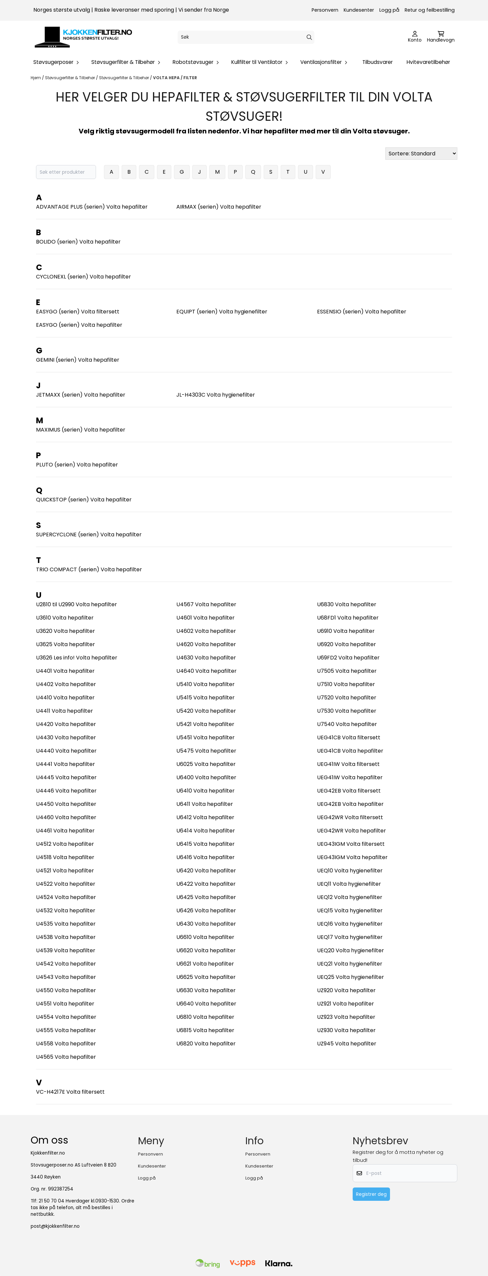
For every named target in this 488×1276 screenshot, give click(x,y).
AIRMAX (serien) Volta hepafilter (218, 207)
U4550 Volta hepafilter (66, 990)
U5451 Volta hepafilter (205, 737)
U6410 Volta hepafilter (205, 791)
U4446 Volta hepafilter (66, 791)
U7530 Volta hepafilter (346, 711)
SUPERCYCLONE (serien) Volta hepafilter (89, 534)
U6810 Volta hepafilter (205, 1017)
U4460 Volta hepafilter (66, 817)
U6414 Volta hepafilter (205, 830)
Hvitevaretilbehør (428, 62)
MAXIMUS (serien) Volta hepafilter (80, 430)
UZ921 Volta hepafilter (345, 1003)
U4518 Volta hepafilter (65, 857)
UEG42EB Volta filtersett (349, 791)
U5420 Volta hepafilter (206, 711)
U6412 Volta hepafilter (205, 817)
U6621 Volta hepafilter (205, 964)
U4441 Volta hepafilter (65, 764)
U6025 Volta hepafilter (206, 764)
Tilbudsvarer (377, 62)
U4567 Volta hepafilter (206, 604)
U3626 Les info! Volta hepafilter (76, 657)
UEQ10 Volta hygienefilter (350, 870)
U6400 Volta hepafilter (206, 777)
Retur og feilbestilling (430, 10)
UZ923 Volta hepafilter (346, 1017)
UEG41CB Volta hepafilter (350, 751)
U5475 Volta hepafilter (206, 751)
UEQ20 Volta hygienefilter (350, 950)
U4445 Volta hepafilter (66, 777)
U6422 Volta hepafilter (206, 884)
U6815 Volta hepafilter (205, 1030)
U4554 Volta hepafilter (66, 1017)
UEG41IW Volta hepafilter (350, 777)
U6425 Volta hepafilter (206, 897)
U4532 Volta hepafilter (65, 910)
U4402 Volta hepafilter (66, 684)
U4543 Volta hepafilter (66, 977)
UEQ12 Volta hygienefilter (349, 897)
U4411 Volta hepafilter (64, 711)
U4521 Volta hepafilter (65, 870)
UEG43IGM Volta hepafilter (352, 857)
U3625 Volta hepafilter (65, 644)
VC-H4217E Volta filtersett (70, 1092)
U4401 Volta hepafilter (65, 671)
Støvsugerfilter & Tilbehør (70, 78)
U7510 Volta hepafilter (346, 684)
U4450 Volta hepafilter (66, 804)
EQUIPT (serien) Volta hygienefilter (221, 311)
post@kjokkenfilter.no (55, 1226)
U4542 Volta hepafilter (66, 964)
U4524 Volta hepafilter (66, 897)
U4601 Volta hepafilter (205, 618)
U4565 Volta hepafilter (66, 1057)
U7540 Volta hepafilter (347, 724)
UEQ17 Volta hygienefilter (350, 937)
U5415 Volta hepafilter (205, 697)
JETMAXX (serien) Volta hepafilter (80, 395)
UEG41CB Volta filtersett (348, 737)
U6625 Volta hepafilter (206, 977)
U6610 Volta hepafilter (205, 937)
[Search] (309, 37)
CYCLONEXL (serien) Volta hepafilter (83, 276)
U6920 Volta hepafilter (346, 644)
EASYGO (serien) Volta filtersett (77, 311)
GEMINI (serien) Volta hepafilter (77, 360)
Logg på (389, 10)
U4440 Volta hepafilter (66, 751)
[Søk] (246, 37)
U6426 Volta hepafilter (206, 910)
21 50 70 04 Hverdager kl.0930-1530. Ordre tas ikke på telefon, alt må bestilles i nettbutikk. (82, 1207)
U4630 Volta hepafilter (206, 657)
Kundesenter (359, 10)
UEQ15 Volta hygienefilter (350, 910)
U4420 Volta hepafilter (66, 724)
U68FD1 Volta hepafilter (348, 618)
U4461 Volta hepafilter (65, 830)
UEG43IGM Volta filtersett (351, 844)
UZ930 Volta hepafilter (346, 1030)
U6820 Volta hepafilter (206, 1043)
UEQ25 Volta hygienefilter (350, 977)
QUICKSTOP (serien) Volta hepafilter (84, 499)
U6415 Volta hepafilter (205, 844)
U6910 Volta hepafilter (346, 631)
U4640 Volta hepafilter (206, 671)
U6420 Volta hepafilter (206, 870)
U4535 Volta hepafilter (66, 924)
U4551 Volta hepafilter (65, 1003)
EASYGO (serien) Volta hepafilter (79, 325)
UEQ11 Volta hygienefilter (349, 884)
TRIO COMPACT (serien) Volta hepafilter (89, 569)
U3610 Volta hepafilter (65, 618)
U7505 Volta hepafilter (347, 671)
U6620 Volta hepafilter (206, 950)
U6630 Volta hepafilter (206, 990)
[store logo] (83, 37)
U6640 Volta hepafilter (206, 1003)
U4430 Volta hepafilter (66, 737)
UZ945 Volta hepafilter (346, 1043)
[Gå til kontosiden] (414, 37)
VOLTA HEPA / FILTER (175, 78)
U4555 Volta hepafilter (66, 1030)
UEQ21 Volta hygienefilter (349, 964)
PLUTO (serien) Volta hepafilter (77, 464)
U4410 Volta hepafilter (65, 697)
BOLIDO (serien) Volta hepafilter (78, 242)
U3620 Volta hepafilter (65, 631)
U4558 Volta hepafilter (66, 1043)
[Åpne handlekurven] (440, 37)
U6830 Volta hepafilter (346, 604)
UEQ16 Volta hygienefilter (350, 924)
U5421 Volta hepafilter (205, 724)
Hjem (36, 78)
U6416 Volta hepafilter (205, 857)
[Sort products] (421, 153)
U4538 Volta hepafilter (66, 937)
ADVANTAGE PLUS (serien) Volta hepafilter (92, 207)
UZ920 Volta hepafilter (346, 990)
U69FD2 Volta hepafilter (348, 657)
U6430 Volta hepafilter (206, 924)
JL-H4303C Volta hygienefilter (215, 395)
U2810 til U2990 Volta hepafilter (76, 604)
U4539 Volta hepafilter (65, 950)
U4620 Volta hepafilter (206, 644)
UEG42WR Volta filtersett (350, 817)
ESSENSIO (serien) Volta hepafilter (361, 311)
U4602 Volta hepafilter (206, 631)
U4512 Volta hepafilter (65, 844)
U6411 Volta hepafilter (204, 804)
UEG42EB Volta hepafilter (350, 804)
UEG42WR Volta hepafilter (351, 830)
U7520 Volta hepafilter (346, 697)
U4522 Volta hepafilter (65, 884)
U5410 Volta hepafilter (205, 684)
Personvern (325, 10)
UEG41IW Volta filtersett (348, 764)
